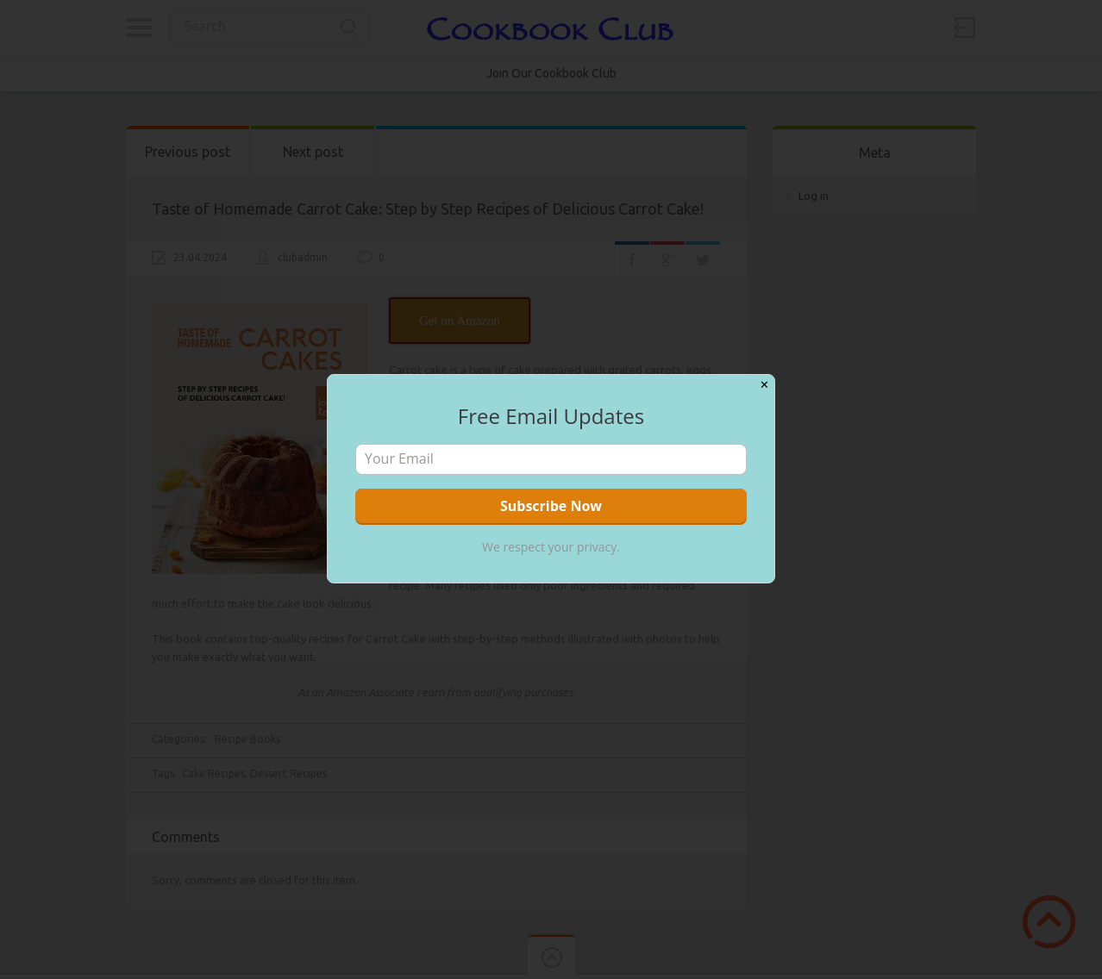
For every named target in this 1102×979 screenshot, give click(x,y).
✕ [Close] (764, 384)
